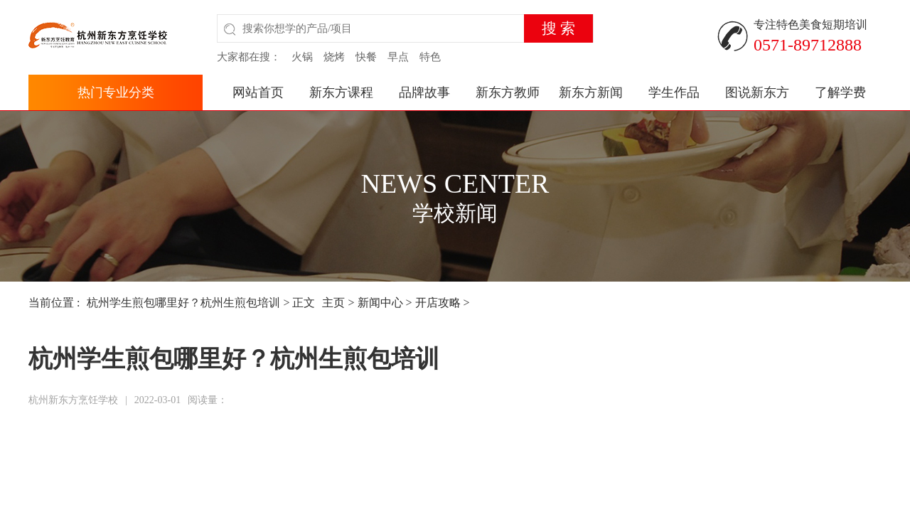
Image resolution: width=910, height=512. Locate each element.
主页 (333, 303)
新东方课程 (341, 92)
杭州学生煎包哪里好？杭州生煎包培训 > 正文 (201, 303)
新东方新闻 (591, 92)
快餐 (366, 57)
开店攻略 (438, 303)
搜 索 (558, 28)
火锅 (302, 57)
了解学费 (840, 92)
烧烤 (334, 57)
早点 (398, 57)
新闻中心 (380, 303)
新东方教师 (508, 92)
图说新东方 (757, 92)
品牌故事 (424, 92)
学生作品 (674, 92)
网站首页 (258, 92)
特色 (430, 57)
